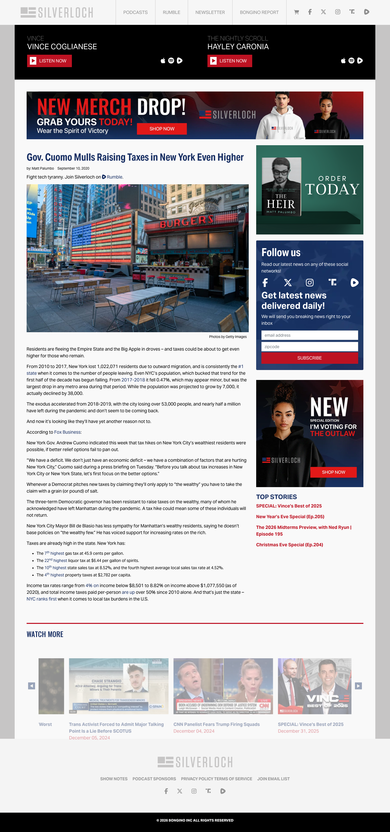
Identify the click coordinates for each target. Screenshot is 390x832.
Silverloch (57, 12)
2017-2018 (133, 380)
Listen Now (48, 61)
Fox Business (67, 432)
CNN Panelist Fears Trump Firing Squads (292, 732)
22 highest (56, 560)
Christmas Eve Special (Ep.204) (289, 545)
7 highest (54, 553)
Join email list (273, 779)
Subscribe (309, 358)
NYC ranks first (42, 599)
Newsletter (210, 12)
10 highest (55, 567)
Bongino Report (259, 12)
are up (128, 592)
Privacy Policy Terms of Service (216, 779)
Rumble (171, 12)
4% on (92, 585)
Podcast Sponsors (154, 779)
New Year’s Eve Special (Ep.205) (290, 516)
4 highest (54, 575)
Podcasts (135, 12)
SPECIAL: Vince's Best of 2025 (289, 506)
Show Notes (114, 779)
